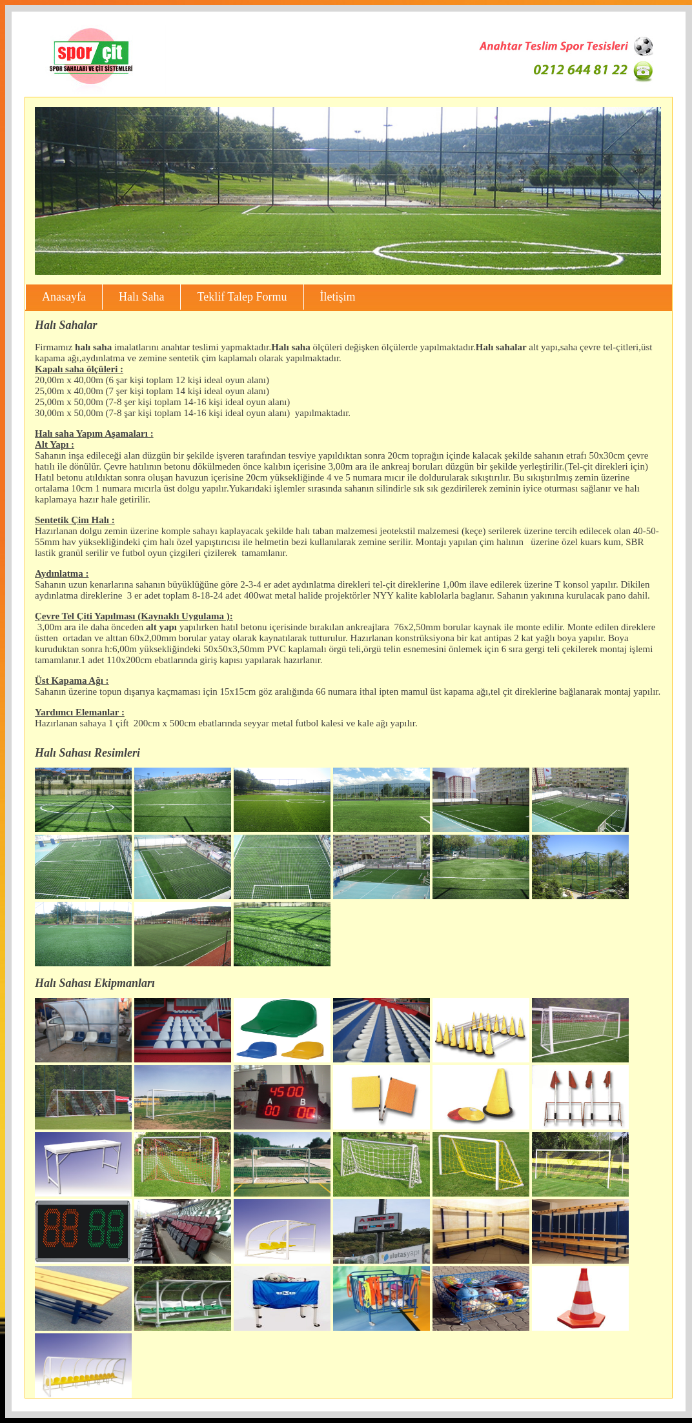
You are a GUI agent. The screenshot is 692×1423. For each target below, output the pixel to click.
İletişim (338, 296)
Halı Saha (141, 296)
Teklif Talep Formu (242, 296)
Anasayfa (64, 296)
